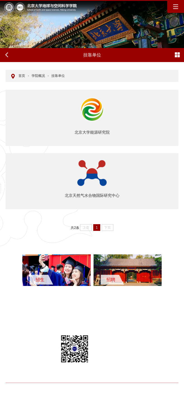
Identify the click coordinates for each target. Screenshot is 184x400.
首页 (21, 76)
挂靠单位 (58, 76)
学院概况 (38, 76)
